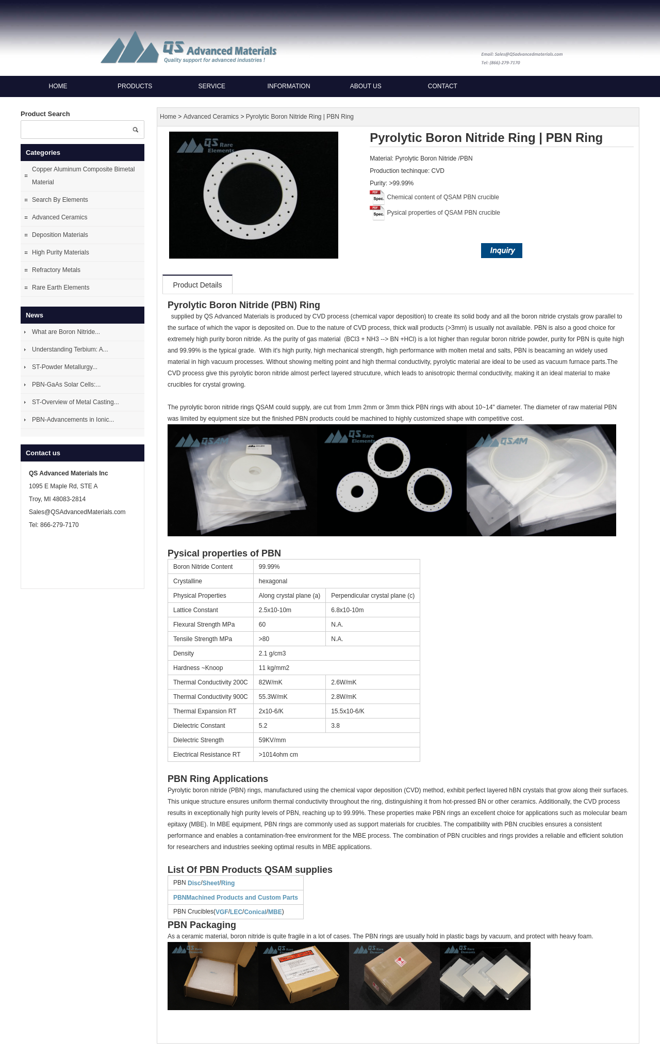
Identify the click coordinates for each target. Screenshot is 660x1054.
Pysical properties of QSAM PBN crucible (443, 212)
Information (288, 86)
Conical (255, 912)
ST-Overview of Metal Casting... (75, 402)
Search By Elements (60, 199)
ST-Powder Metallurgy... (64, 367)
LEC (236, 912)
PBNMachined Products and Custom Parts (235, 897)
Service (212, 86)
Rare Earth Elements (60, 287)
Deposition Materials (60, 234)
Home (58, 86)
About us (366, 86)
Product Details (197, 285)
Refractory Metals (56, 270)
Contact (442, 86)
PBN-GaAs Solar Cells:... (66, 384)
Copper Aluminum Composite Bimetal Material (83, 176)
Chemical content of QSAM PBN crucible (443, 197)
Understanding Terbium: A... (70, 349)
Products (135, 86)
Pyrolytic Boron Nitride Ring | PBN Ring (300, 116)
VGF (222, 912)
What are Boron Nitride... (66, 332)
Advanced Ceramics (59, 217)
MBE (275, 912)
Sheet (211, 883)
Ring (228, 883)
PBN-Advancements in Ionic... (73, 419)
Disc (194, 883)
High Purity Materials (60, 252)
